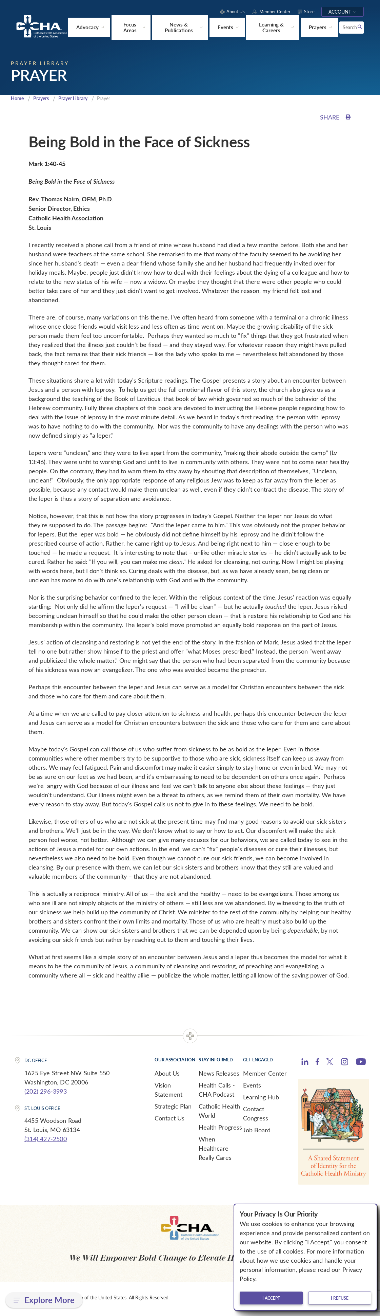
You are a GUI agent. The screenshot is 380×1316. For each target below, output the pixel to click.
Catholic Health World (219, 1113)
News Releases (219, 1076)
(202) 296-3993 (45, 1094)
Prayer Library (78, 100)
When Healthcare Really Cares (215, 1150)
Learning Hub (261, 1099)
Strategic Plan (173, 1108)
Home (18, 100)
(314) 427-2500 (45, 1141)
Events (252, 1087)
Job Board (257, 1132)
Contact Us (169, 1120)
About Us (167, 1076)
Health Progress (220, 1130)
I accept (271, 1298)
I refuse (339, 1298)
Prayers (43, 100)
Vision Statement (168, 1092)
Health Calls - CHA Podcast (217, 1092)
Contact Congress (255, 1116)
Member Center (265, 1076)
